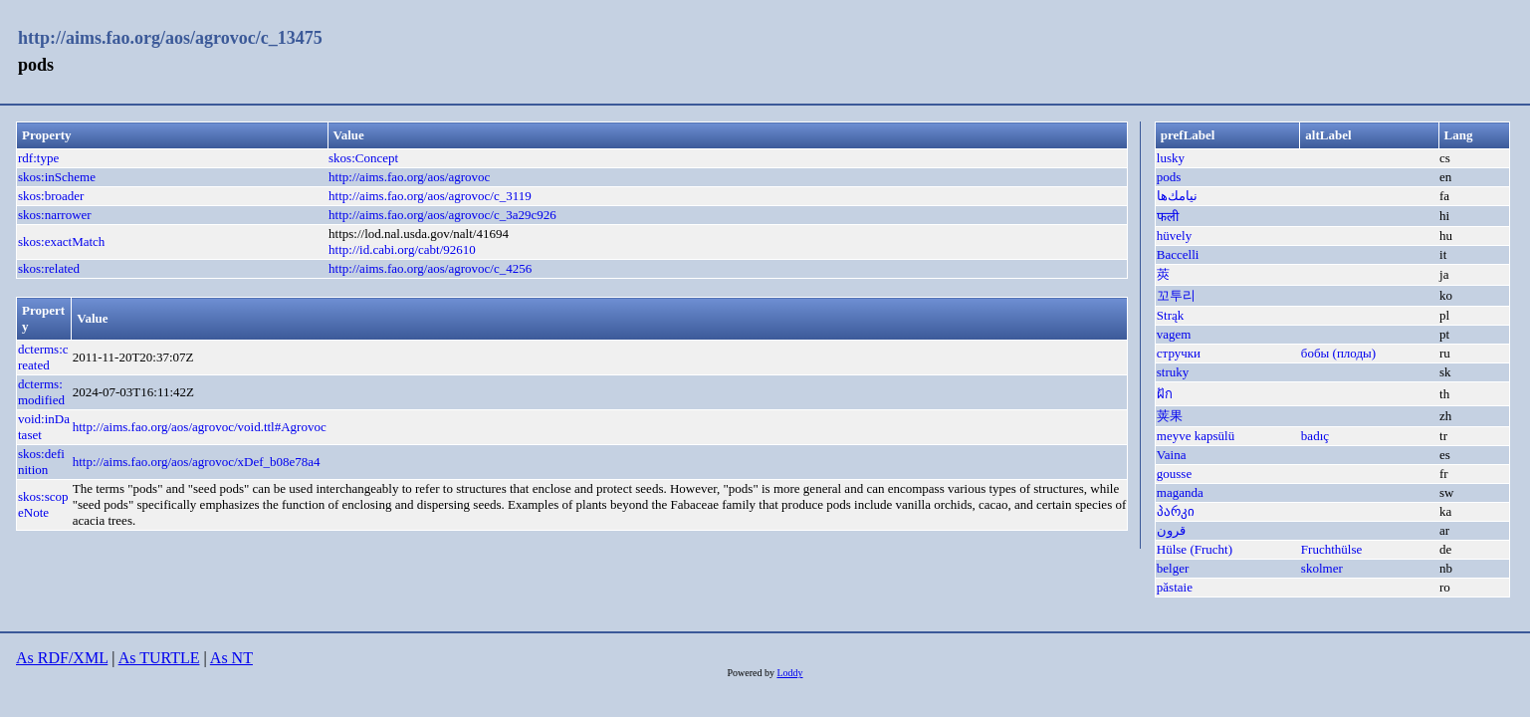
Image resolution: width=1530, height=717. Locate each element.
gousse (1174, 473)
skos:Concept (363, 157)
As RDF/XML (62, 657)
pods (1169, 176)
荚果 (1170, 415)
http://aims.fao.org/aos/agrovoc (409, 176)
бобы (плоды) (1338, 353)
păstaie (1175, 587)
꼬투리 (1176, 295)
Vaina (1172, 454)
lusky (1171, 157)
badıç (1315, 435)
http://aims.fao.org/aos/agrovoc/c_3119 (430, 195)
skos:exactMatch (61, 241)
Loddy (789, 672)
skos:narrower (55, 214)
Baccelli (1178, 254)
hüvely (1174, 235)
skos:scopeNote (43, 504)
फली (1168, 216)
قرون (1171, 530)
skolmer (1322, 568)
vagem (1174, 334)
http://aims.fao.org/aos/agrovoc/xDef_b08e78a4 (197, 461)
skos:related (49, 268)
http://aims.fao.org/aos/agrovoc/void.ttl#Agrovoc (200, 426)
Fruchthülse (1331, 549)
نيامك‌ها (1177, 195)
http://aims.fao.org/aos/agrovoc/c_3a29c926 (442, 214)
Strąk (1170, 315)
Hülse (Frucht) (1194, 549)
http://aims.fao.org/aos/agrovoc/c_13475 (170, 38)
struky (1173, 371)
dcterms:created (43, 357)
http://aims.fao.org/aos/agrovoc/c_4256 (430, 268)
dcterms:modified (41, 391)
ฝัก (1165, 393)
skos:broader (51, 195)
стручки (1179, 353)
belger (1173, 568)
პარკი (1176, 511)
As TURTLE (159, 657)
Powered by (751, 672)
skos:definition (41, 461)
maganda (1180, 492)
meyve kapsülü (1195, 435)
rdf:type (38, 157)
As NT (231, 657)
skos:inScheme (57, 176)
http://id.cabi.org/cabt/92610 (402, 249)
